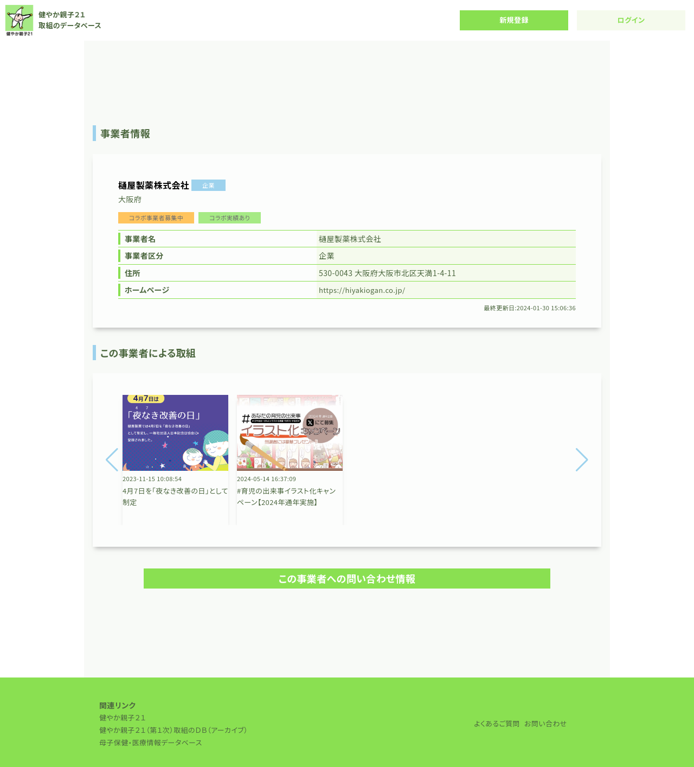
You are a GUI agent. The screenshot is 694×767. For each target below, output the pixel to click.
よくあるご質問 (497, 723)
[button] (112, 460)
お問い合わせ (545, 723)
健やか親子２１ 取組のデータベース (52, 20)
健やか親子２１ (122, 717)
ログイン (631, 20)
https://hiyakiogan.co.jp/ (362, 290)
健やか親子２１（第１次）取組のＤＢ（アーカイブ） (173, 730)
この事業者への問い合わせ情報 (347, 578)
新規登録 (514, 20)
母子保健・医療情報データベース (150, 742)
